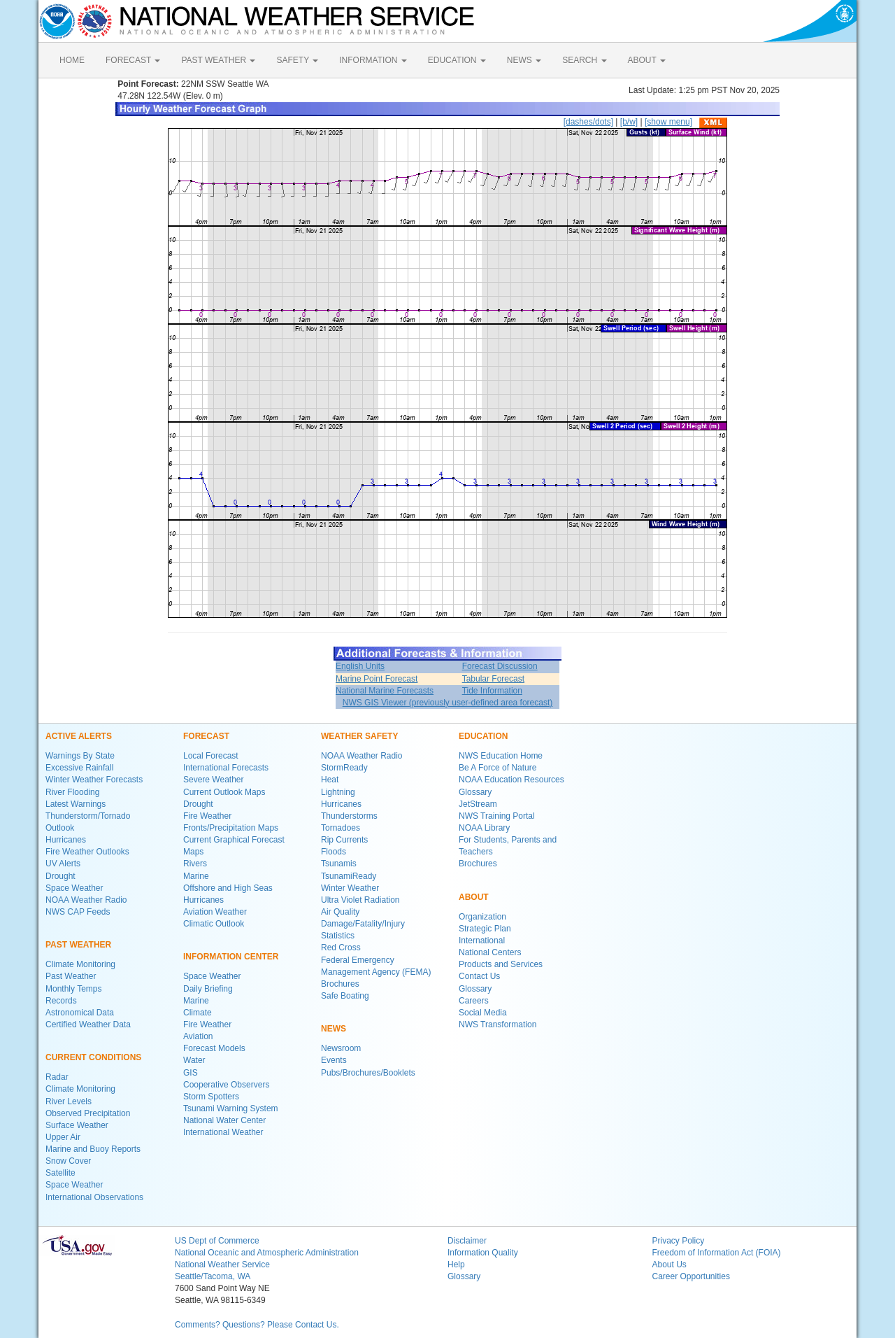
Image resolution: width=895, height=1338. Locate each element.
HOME (72, 60)
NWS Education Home (501, 756)
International (482, 940)
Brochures (340, 984)
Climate (197, 1012)
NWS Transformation (497, 1024)
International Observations (94, 1197)
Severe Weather (213, 779)
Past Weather (70, 976)
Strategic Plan (485, 929)
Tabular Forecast (493, 679)
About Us (669, 1264)
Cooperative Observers (226, 1085)
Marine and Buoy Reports (93, 1149)
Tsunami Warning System (230, 1108)
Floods (333, 852)
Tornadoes (340, 828)
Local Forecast (210, 756)
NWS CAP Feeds (77, 912)
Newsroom (341, 1048)
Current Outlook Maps (224, 792)
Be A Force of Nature (497, 768)
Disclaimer (467, 1241)
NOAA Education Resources (511, 779)
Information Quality (483, 1253)
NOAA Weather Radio (86, 900)
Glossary (475, 792)
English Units (360, 666)
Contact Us (479, 976)
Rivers (195, 863)
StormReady (344, 768)
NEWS (524, 60)
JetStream (478, 804)
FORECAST (133, 60)
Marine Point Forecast (376, 679)
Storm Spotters (211, 1096)
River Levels (68, 1101)
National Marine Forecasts (385, 691)
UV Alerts (62, 863)
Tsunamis (339, 863)
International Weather (223, 1132)
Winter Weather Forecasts (94, 779)
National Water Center (224, 1120)
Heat (329, 779)
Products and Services (501, 964)
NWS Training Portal (497, 816)
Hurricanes (65, 840)
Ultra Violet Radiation (360, 900)
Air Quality (340, 912)
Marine (196, 876)
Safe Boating (345, 996)
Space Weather (74, 888)
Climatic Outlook (213, 924)
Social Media (483, 1012)
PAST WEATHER (218, 60)
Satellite (60, 1173)
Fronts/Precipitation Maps (230, 828)
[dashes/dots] (588, 122)
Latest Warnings (75, 804)
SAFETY (297, 60)
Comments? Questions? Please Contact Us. (257, 1325)
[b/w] (629, 122)
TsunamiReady (348, 876)
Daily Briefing (208, 989)
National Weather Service (222, 1264)
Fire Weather (207, 816)
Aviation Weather (215, 912)
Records (61, 1001)
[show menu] (668, 122)
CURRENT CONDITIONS (93, 1057)
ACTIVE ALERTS (78, 736)
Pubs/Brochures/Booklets (368, 1073)
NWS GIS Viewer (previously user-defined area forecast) (448, 702)
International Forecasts (225, 768)
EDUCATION (457, 60)
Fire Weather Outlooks (87, 852)
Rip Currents (344, 840)
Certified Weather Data (88, 1024)
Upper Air (62, 1137)
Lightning (338, 792)
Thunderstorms (349, 816)
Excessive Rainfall (79, 768)
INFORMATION (372, 60)
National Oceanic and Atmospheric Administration (267, 1253)
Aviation (198, 1036)
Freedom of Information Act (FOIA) (716, 1253)
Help (456, 1264)
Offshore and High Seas (228, 888)
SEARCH (584, 60)
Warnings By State (80, 756)
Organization (482, 917)
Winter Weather (350, 888)
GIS (190, 1073)
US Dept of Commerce (217, 1241)
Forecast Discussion (500, 666)
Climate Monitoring (80, 964)
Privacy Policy (678, 1241)
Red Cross (341, 947)
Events (334, 1060)
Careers (474, 1001)
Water (194, 1060)
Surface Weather (76, 1125)
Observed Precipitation (87, 1113)
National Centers (490, 952)
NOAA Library (484, 828)
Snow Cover (68, 1161)
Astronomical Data (79, 1012)
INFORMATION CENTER (230, 957)
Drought (60, 876)
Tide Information (492, 691)
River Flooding (72, 792)
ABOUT (647, 60)
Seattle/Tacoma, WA (212, 1276)
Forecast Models (214, 1048)
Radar (57, 1077)
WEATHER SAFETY (359, 736)
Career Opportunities (691, 1276)
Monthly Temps (73, 989)
